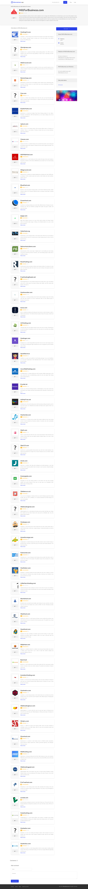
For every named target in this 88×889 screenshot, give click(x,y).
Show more (22, 41)
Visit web (67, 28)
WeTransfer (60, 85)
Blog (71, 2)
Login (75, 2)
